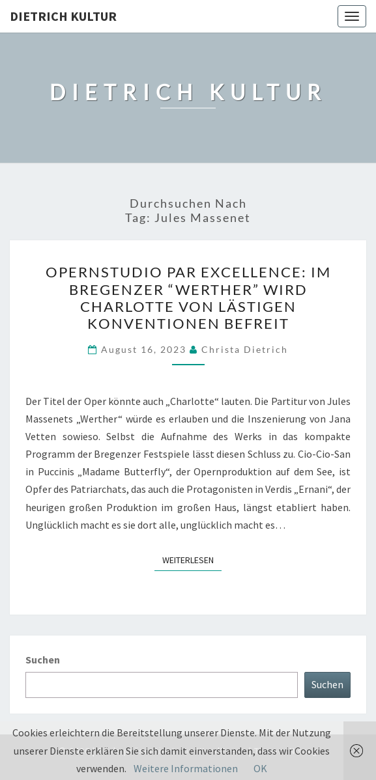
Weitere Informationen (186, 768)
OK (260, 768)
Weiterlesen (192, 559)
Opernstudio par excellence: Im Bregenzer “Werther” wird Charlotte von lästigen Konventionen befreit (188, 297)
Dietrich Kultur (63, 16)
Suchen (42, 659)
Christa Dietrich (244, 349)
